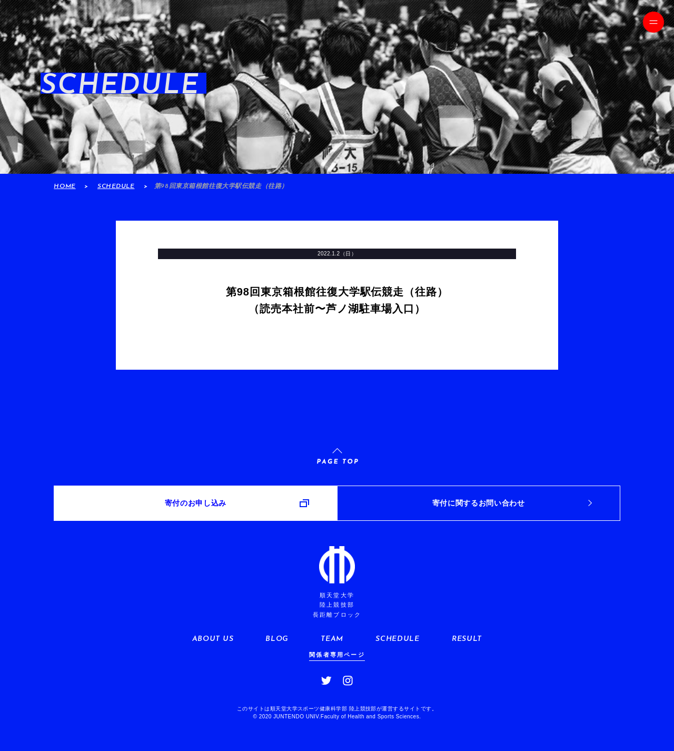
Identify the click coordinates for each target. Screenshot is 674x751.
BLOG (277, 639)
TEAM (332, 639)
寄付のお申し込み (195, 503)
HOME (64, 186)
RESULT (467, 639)
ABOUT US (212, 639)
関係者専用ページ (337, 654)
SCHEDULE (116, 186)
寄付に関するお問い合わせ (478, 503)
